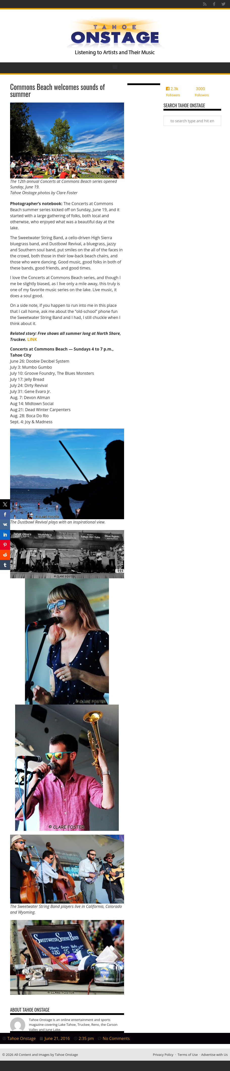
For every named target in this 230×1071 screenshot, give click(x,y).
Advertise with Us (214, 1054)
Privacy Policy (163, 1054)
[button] (115, 66)
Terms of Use (188, 1054)
